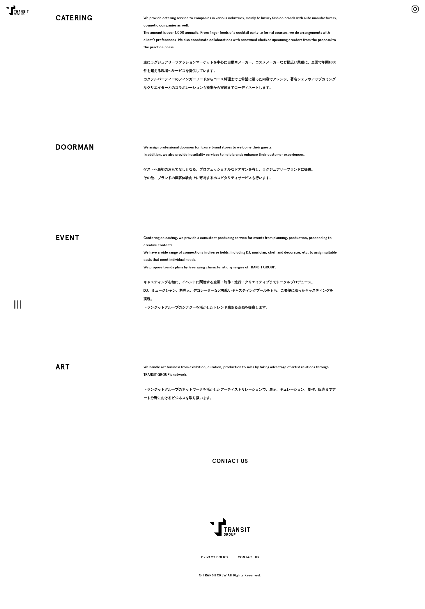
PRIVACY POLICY (215, 557)
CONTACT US (230, 461)
